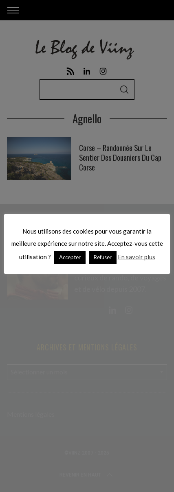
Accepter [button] (70, 257)
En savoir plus (136, 256)
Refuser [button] (103, 257)
